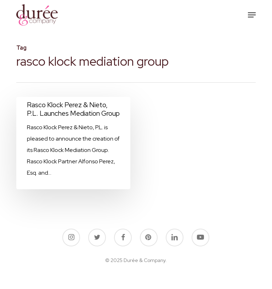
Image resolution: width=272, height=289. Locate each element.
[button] (252, 14)
